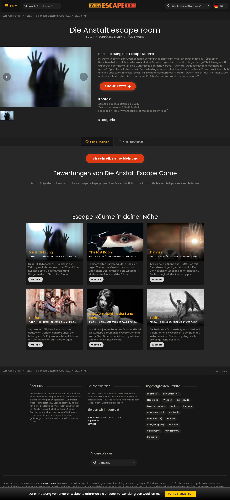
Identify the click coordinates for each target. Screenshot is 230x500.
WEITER (35, 279)
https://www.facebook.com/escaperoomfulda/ (139, 110)
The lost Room (101, 252)
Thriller (34, 318)
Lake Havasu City (156, 406)
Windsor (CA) (172, 430)
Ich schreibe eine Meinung (115, 158)
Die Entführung (41, 252)
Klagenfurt (152, 437)
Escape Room (49, 483)
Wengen (167, 400)
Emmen (171, 418)
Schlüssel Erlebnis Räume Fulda (53, 15)
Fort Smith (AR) (171, 393)
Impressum (93, 420)
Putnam (187, 406)
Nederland (152, 400)
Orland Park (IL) (155, 412)
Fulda (29, 15)
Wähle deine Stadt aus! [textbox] (186, 6)
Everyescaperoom (12, 15)
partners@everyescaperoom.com (104, 417)
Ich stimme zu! (180, 494)
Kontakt (92, 423)
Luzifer (155, 318)
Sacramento (153, 430)
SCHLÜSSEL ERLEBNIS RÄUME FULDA (121, 37)
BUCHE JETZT (115, 86)
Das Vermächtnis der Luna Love (111, 316)
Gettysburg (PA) (155, 424)
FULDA (90, 37)
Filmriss (156, 252)
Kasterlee (173, 424)
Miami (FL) (152, 393)
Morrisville (174, 412)
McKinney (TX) (154, 418)
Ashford (174, 406)
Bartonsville (183, 400)
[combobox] (187, 6)
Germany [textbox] (104, 463)
